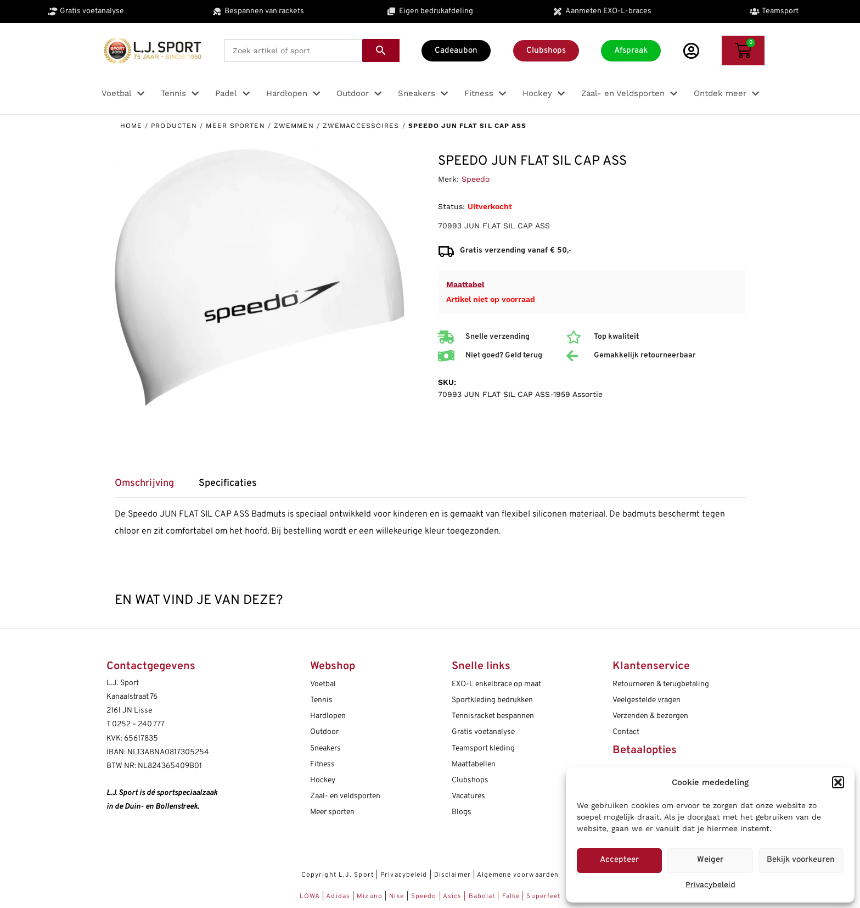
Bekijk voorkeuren (801, 860)
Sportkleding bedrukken (492, 700)
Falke (511, 896)
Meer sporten (235, 126)
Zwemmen (294, 126)
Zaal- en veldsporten (345, 796)
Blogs (461, 812)
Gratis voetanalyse (483, 732)
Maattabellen (474, 764)
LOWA (311, 896)
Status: (451, 206)
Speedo (476, 179)
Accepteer (619, 860)
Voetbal (323, 684)
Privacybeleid (710, 884)
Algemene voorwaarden (518, 875)
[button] (838, 782)
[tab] (150, 487)
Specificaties (228, 484)
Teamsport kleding (483, 748)
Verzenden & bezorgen (650, 716)
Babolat (482, 896)
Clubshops (470, 780)
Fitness (322, 764)
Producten (174, 126)
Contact (625, 732)
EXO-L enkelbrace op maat (496, 684)
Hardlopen (328, 716)
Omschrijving (144, 484)
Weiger (710, 860)
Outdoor (324, 732)
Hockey (322, 780)
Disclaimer (452, 875)
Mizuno (371, 896)
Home (131, 126)
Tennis (321, 700)
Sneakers (325, 748)
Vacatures (468, 796)
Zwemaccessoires (361, 126)
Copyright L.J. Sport (337, 875)
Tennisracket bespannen (493, 716)
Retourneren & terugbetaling (660, 684)
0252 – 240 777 (138, 724)
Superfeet (543, 896)
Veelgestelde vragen (646, 700)
